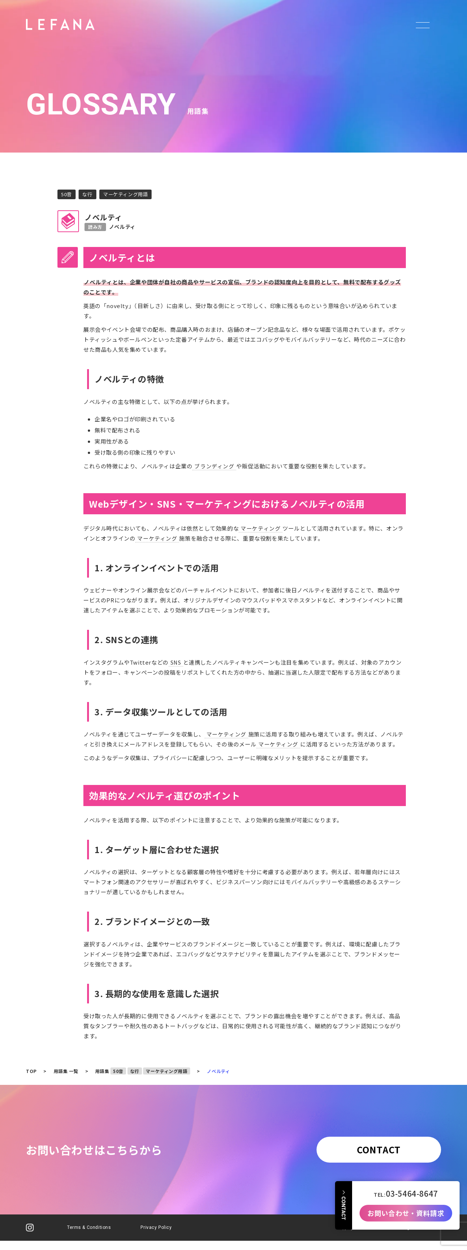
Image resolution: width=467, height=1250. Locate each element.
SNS (176, 662)
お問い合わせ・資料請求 (405, 1207)
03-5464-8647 (411, 1187)
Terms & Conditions (89, 1229)
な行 (88, 194)
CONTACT (376, 1150)
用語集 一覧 (66, 1071)
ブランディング (214, 466)
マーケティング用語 (129, 194)
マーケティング (261, 528)
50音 (67, 194)
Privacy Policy (156, 1229)
